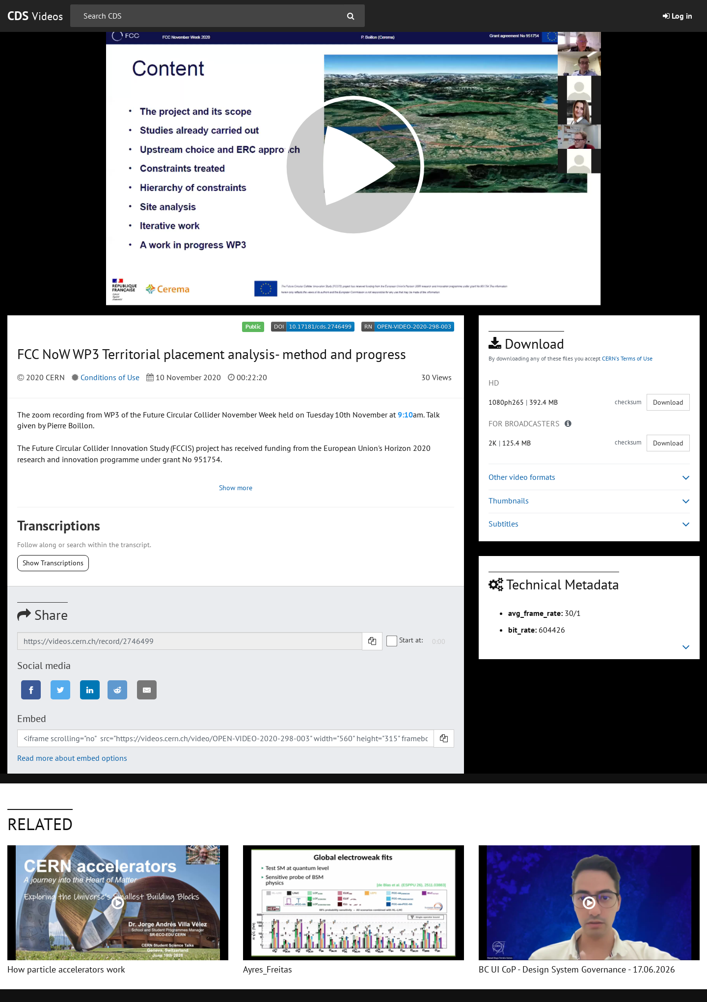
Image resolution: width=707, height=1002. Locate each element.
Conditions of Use (110, 377)
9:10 (405, 414)
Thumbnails (589, 500)
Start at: (405, 640)
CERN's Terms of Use (627, 358)
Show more (235, 487)
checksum (628, 402)
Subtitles (589, 523)
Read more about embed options (72, 758)
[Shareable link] (189, 641)
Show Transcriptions (53, 562)
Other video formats (589, 477)
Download (668, 402)
